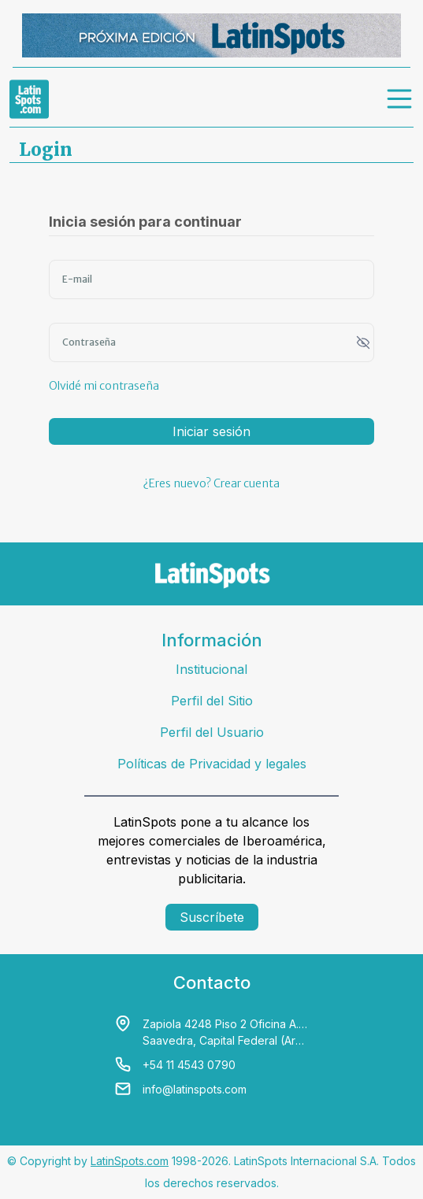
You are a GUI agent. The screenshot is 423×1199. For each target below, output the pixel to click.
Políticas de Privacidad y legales (211, 764)
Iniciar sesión (211, 431)
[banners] (211, 35)
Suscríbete (212, 917)
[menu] (400, 99)
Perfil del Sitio (212, 701)
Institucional (211, 669)
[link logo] (29, 99)
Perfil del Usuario (212, 732)
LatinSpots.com (130, 1161)
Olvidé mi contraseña (104, 386)
